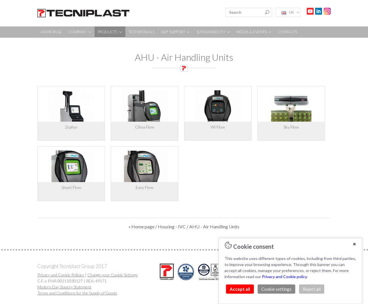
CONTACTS (287, 32)
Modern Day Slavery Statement (64, 286)
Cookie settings (276, 289)
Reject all (312, 289)
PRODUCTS (110, 32)
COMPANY (80, 32)
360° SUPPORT (175, 32)
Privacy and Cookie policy (284, 276)
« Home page (141, 226)
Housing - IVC (172, 226)
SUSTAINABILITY (213, 32)
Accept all (240, 289)
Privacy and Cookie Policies (60, 274)
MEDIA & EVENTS (254, 32)
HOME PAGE (51, 32)
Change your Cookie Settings (112, 274)
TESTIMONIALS (142, 32)
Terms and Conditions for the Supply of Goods (77, 292)
